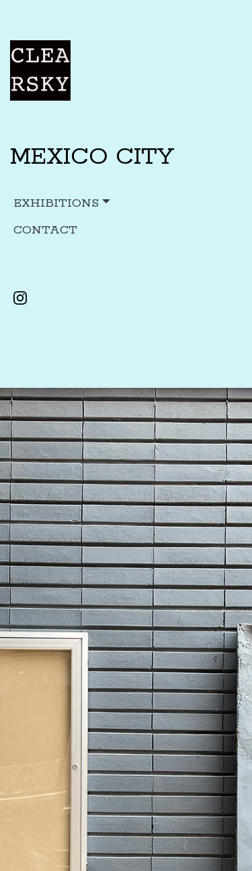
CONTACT (45, 230)
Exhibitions (56, 203)
